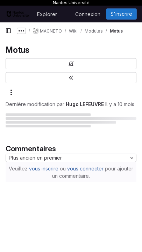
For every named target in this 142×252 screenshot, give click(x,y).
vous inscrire (43, 169)
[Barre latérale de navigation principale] (8, 30)
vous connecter (85, 169)
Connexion (87, 14)
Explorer (47, 14)
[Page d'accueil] (17, 14)
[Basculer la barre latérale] (71, 77)
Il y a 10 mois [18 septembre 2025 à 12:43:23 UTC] (119, 104)
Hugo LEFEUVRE (85, 104)
